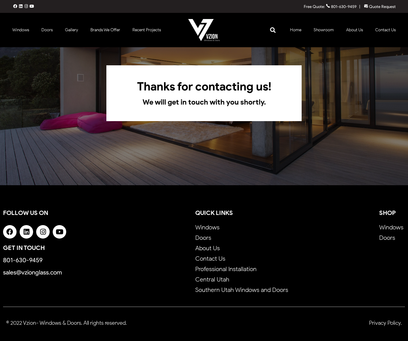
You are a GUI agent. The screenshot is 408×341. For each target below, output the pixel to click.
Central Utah (212, 279)
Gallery (71, 30)
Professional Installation (226, 269)
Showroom (324, 30)
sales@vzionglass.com (32, 272)
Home (295, 30)
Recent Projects (146, 30)
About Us (354, 30)
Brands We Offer (105, 30)
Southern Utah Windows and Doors (241, 289)
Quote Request (380, 6)
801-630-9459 (341, 6)
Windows (20, 30)
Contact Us (385, 30)
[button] (273, 30)
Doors (47, 30)
